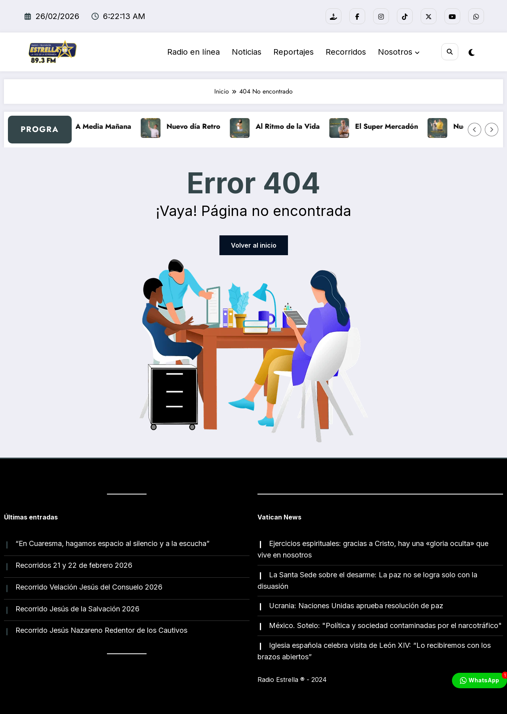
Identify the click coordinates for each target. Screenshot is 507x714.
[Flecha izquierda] (474, 129)
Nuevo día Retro (198, 126)
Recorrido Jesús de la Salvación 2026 (77, 609)
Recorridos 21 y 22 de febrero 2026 (73, 565)
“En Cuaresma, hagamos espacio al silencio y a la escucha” (112, 543)
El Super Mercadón (391, 126)
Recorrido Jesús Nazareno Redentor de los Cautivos (101, 630)
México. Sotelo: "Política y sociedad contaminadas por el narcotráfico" (385, 625)
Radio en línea (192, 52)
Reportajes (292, 52)
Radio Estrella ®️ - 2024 (292, 679)
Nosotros (397, 52)
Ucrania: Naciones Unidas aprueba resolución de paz (356, 605)
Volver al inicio (253, 245)
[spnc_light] (472, 52)
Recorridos (344, 52)
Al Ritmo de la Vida (292, 126)
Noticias (245, 52)
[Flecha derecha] (491, 129)
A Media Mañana (108, 126)
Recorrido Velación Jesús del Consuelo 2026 (88, 587)
